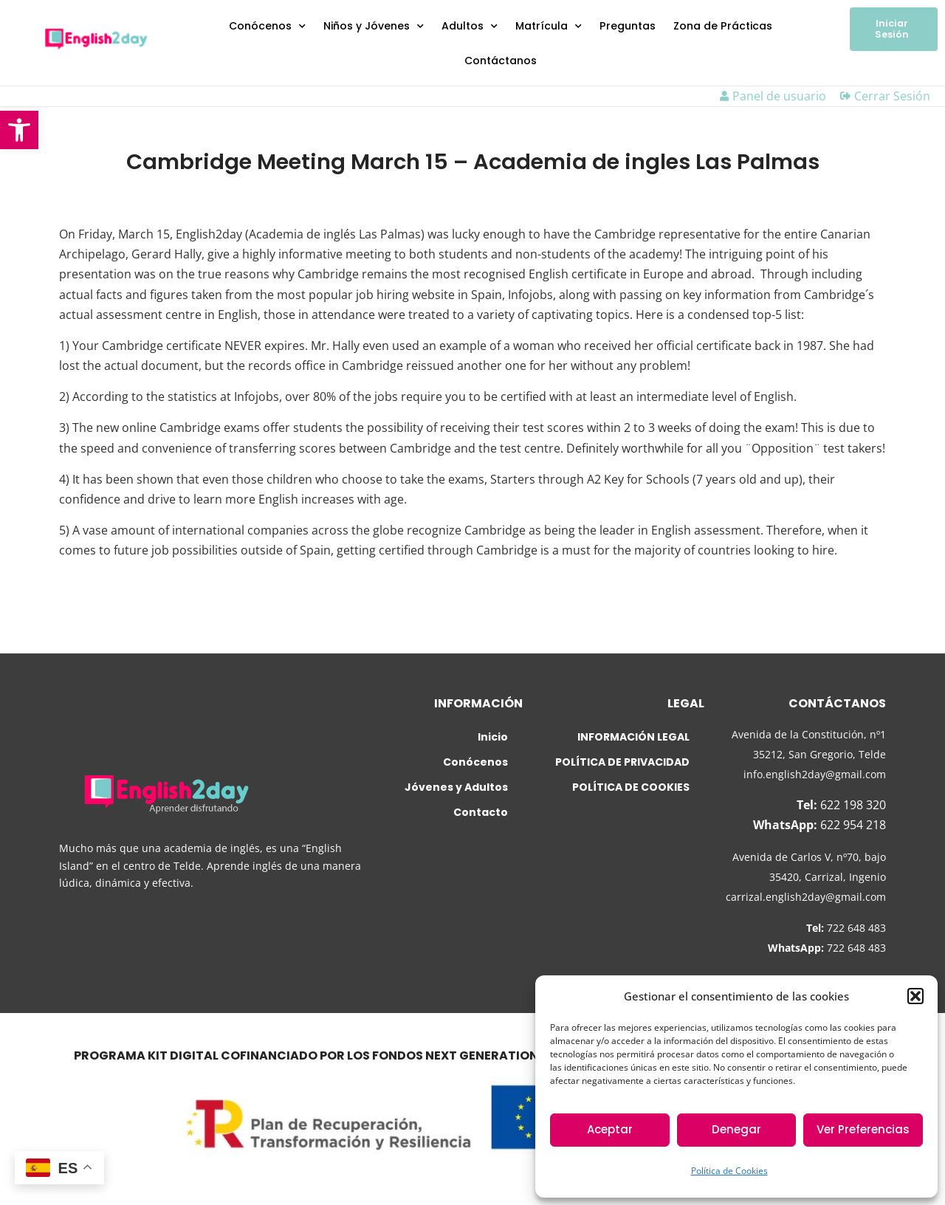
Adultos (469, 27)
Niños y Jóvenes (373, 27)
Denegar (736, 1129)
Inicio (493, 736)
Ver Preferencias (863, 1129)
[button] (19, 130)
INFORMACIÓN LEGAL (633, 736)
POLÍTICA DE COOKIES (631, 787)
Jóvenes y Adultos (456, 787)
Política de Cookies (729, 1170)
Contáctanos (500, 60)
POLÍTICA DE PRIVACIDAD (622, 762)
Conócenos (267, 27)
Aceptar (610, 1129)
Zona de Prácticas (722, 25)
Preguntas (627, 25)
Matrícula (548, 27)
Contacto (480, 812)
